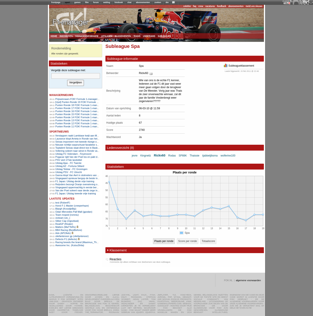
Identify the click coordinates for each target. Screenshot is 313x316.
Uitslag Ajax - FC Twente (68, 163)
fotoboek (119, 2)
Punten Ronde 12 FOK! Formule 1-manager (78, 123)
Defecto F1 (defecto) (66, 239)
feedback (221, 6)
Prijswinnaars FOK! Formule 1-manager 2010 (79, 99)
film (87, 2)
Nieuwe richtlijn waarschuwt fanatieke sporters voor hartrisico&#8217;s (92, 144)
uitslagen (106, 36)
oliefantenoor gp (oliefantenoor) (72, 236)
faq (194, 6)
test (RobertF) (62, 202)
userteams (149, 36)
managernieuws (61, 95)
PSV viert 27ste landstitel (68, 160)
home (54, 36)
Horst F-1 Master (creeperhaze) (72, 205)
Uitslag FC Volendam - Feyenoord (73, 154)
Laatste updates (62, 198)
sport (67, 2)
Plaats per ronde (163, 241)
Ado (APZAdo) (63, 233)
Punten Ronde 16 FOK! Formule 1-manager (78, 111)
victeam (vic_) (62, 218)
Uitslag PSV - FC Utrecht (68, 172)
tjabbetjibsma (210, 155)
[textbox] (75, 76)
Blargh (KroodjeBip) (65, 208)
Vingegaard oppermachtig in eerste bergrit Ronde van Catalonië (89, 187)
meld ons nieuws (254, 6)
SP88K (183, 155)
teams (136, 36)
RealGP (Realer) (64, 224)
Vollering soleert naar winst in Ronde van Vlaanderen (83, 151)
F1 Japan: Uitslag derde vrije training (74, 181)
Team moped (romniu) (67, 214)
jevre (134, 155)
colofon (187, 6)
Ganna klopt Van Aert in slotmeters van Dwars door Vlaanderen (89, 175)
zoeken (158, 2)
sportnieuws (59, 131)
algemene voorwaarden (248, 280)
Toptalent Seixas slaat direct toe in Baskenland (80, 147)
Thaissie (195, 155)
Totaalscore (208, 241)
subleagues (164, 36)
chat (129, 2)
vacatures (210, 6)
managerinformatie (86, 36)
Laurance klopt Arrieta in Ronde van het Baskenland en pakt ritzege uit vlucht (96, 138)
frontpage (55, 2)
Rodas (172, 155)
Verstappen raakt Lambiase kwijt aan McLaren (79, 135)
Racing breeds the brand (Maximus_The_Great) (80, 242)
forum (96, 2)
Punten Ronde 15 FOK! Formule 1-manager (78, 114)
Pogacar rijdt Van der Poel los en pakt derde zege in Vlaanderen (89, 157)
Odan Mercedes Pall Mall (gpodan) (73, 211)
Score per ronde (187, 241)
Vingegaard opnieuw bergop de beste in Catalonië (81, 178)
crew (200, 6)
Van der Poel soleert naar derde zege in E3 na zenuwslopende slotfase (93, 190)
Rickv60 (143, 73)
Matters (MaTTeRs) (65, 227)
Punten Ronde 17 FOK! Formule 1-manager (78, 108)
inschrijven (66, 36)
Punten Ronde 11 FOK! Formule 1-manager (78, 126)
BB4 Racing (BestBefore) (68, 230)
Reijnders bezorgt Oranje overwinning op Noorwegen (83, 184)
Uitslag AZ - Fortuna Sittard (69, 166)
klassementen (123, 36)
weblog (106, 2)
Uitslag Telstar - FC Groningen (71, 169)
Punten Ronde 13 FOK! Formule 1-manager (78, 120)
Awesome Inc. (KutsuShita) (69, 245)
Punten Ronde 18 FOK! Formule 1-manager (78, 105)
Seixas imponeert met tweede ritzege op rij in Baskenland (85, 141)
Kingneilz (145, 155)
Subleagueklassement (239, 65)
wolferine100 (228, 155)
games (77, 2)
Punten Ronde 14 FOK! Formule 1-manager (78, 117)
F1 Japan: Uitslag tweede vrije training (75, 193)
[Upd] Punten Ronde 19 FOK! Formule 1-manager (81, 102)
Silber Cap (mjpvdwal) (67, 221)
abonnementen (143, 2)
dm (167, 2)
